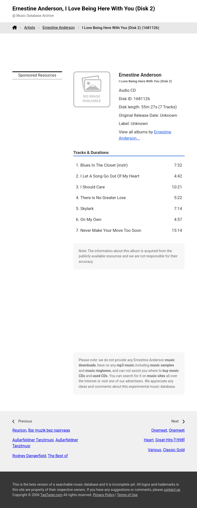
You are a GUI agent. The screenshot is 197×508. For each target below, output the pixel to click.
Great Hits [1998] (170, 440)
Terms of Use (127, 495)
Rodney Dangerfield (29, 455)
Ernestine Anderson (59, 27)
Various (154, 450)
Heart (148, 440)
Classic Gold (174, 450)
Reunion (19, 430)
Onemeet (159, 430)
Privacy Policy (104, 495)
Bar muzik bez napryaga (49, 430)
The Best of (58, 455)
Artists (29, 27)
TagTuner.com (51, 495)
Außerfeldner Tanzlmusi (33, 440)
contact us (172, 490)
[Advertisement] (98, 52)
